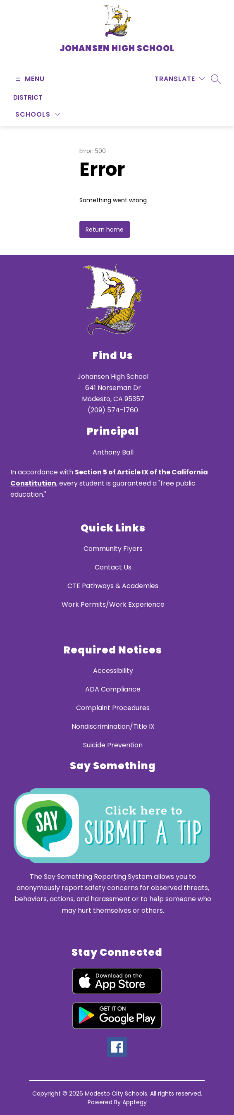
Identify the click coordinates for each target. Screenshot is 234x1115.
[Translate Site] (180, 79)
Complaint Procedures (113, 708)
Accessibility (113, 670)
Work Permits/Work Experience (113, 604)
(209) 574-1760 (113, 410)
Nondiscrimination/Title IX (113, 726)
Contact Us (113, 567)
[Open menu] (29, 79)
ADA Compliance (113, 689)
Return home (105, 229)
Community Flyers (113, 548)
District (28, 97)
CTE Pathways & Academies (112, 586)
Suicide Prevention (113, 745)
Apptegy (134, 1102)
